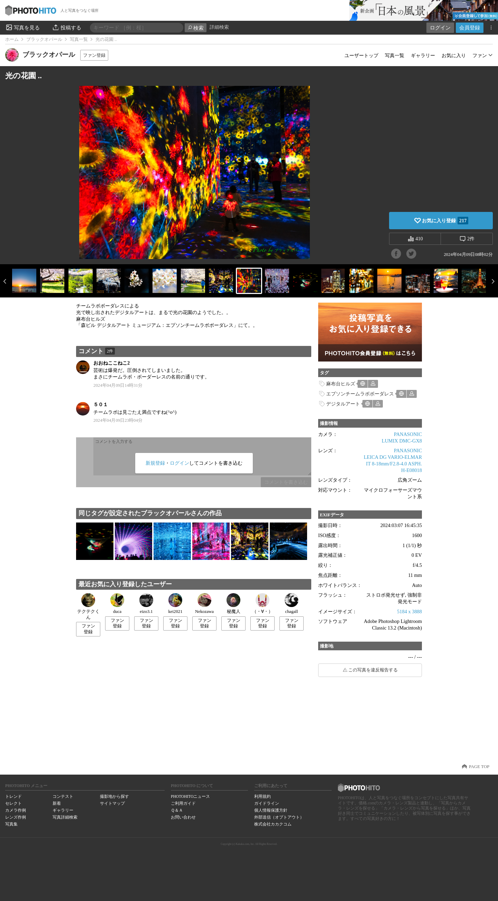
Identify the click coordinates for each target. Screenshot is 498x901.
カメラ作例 (15, 810)
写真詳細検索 (65, 817)
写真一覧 (79, 39)
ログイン (440, 27)
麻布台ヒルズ (340, 383)
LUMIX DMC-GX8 (402, 441)
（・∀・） (262, 603)
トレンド (13, 796)
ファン (479, 55)
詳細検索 (219, 27)
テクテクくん (88, 606)
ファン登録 (94, 55)
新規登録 (155, 463)
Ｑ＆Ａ (177, 810)
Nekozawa (204, 603)
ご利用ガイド (183, 803)
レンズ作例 (15, 817)
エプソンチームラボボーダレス (360, 393)
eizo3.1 (146, 603)
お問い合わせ (183, 817)
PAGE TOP (479, 766)
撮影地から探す (114, 796)
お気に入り (454, 55)
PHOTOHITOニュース (190, 796)
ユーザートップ (361, 55)
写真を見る (22, 27)
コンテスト (63, 796)
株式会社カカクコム (273, 824)
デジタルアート (343, 404)
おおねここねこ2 (111, 363)
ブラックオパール (44, 39)
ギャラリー (423, 55)
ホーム (12, 39)
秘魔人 (233, 603)
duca (117, 603)
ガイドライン (266, 803)
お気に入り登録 (445, 220)
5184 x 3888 (409, 611)
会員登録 (469, 27)
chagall (291, 603)
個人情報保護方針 (270, 810)
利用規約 (262, 796)
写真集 (11, 824)
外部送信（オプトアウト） (279, 817)
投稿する (66, 27)
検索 (195, 28)
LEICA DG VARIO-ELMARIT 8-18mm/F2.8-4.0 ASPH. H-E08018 (393, 463)
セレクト (13, 803)
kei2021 (175, 603)
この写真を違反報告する (373, 670)
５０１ (100, 404)
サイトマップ (112, 803)
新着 (57, 803)
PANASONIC (408, 434)
